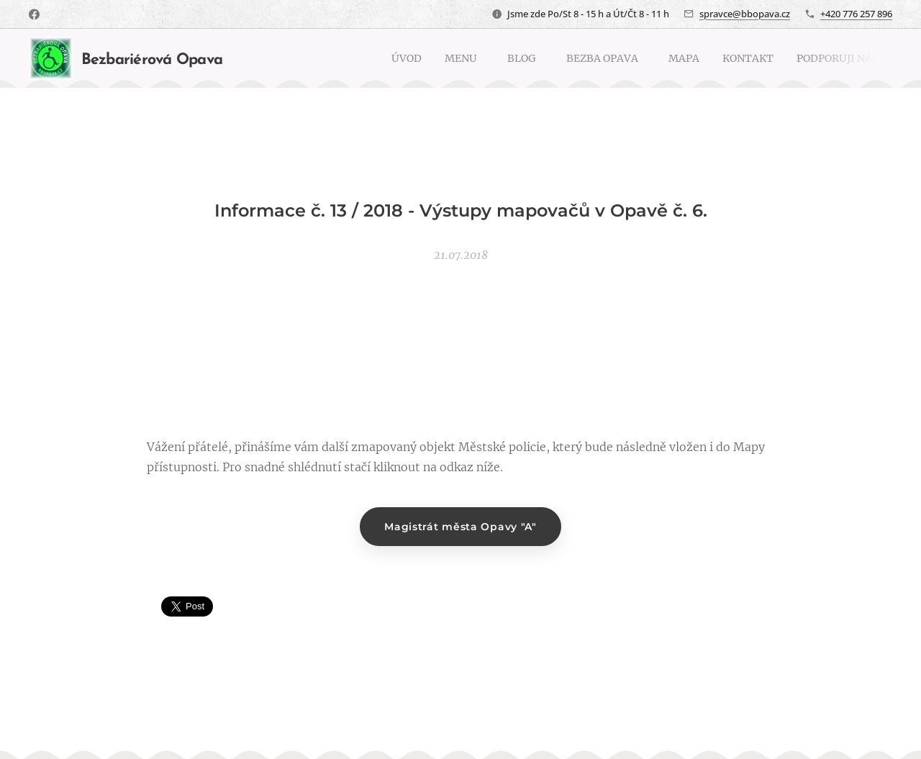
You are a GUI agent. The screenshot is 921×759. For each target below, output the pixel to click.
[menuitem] (369, 58)
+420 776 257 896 (856, 13)
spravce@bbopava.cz (744, 13)
